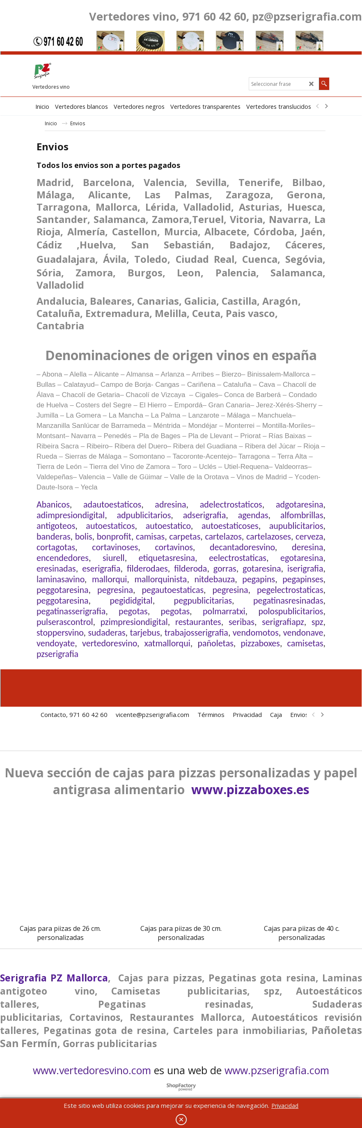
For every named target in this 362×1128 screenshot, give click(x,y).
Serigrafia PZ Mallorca (54, 977)
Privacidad (284, 1106)
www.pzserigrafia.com (277, 1070)
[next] (326, 106)
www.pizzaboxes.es (250, 789)
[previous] (317, 106)
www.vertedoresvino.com (92, 1070)
